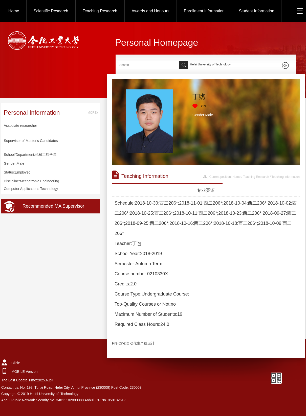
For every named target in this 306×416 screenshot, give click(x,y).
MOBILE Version (24, 372)
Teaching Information (286, 177)
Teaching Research (100, 11)
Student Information (256, 11)
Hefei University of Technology (210, 64)
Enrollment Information (204, 11)
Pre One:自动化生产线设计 (133, 343)
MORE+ (93, 112)
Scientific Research (51, 11)
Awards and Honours (150, 11)
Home (13, 11)
